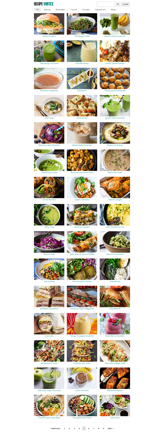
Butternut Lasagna (82, 227)
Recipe (43, 4)
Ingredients (100, 9)
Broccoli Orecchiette (115, 254)
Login (125, 4)
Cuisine (73, 9)
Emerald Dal (115, 281)
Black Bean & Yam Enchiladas (82, 254)
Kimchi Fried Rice (82, 199)
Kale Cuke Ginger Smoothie (49, 390)
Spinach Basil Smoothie (115, 118)
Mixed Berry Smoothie (114, 336)
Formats (86, 9)
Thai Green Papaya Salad (114, 363)
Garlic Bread (82, 118)
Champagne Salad (82, 36)
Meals (113, 9)
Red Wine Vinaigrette (49, 90)
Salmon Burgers (49, 36)
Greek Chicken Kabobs (115, 63)
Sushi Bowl (114, 417)
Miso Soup (49, 118)
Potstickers (82, 90)
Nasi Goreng (49, 281)
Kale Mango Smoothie (49, 63)
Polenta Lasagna (115, 199)
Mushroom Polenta (115, 145)
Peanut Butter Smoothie (82, 145)
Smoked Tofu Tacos (82, 363)
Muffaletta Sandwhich (49, 308)
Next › (111, 428)
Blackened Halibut (115, 390)
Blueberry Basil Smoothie (49, 145)
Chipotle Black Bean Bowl (49, 417)
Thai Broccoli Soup (49, 172)
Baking (47, 9)
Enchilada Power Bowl (82, 417)
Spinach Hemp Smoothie (114, 36)
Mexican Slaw (49, 254)
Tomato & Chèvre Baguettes (82, 308)
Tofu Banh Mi (114, 308)
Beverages (60, 9)
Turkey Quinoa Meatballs (114, 90)
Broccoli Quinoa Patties (82, 281)
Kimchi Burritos (49, 199)
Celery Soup (49, 227)
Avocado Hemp (82, 63)
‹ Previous (55, 428)
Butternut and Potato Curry (82, 172)
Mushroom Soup (115, 172)
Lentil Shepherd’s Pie (115, 227)
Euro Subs (49, 336)
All (37, 9)
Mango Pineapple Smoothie (82, 336)
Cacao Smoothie (82, 390)
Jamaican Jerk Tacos (49, 363)
